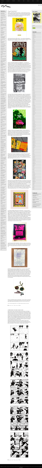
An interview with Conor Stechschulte (36, 202)
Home (8, 10)
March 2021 (34, 90)
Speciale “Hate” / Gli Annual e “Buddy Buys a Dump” (3, 228)
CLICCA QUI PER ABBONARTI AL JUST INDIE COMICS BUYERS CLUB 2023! (18, 303)
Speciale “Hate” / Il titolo (3, 245)
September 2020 (34, 99)
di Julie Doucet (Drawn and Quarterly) (14, 299)
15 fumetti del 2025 (3, 15)
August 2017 (34, 147)
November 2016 (34, 160)
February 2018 (34, 138)
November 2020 (34, 96)
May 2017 (33, 151)
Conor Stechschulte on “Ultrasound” (35, 195)
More (20, 305)
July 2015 (33, 184)
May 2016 (33, 169)
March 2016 (34, 172)
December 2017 (34, 141)
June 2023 (33, 59)
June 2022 (33, 69)
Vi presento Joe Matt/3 (3, 110)
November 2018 (34, 126)
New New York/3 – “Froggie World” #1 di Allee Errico (3, 64)
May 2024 (33, 47)
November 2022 (34, 65)
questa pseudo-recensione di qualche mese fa (23, 301)
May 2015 (33, 187)
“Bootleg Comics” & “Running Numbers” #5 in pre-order (3, 82)
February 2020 (34, 105)
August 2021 (34, 84)
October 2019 (34, 111)
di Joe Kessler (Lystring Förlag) (14, 153)
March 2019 (34, 120)
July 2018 (33, 132)
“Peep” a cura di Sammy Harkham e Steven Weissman (3, 61)
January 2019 (34, 123)
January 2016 (34, 175)
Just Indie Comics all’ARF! (3, 135)
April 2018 (33, 135)
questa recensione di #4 (26, 68)
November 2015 (34, 178)
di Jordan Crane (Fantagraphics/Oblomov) (15, 130)
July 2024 (33, 44)
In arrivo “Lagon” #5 (3, 205)
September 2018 (34, 129)
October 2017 (34, 144)
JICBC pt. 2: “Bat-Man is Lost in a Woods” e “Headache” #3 (3, 198)
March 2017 (34, 154)
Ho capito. (21, 467)
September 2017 (34, 145)
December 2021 (34, 78)
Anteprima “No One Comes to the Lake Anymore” (3, 155)
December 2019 (34, 108)
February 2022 (34, 75)
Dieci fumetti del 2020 (3, 215)
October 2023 (34, 56)
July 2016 (33, 166)
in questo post (18, 157)
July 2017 (33, 148)
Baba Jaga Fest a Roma (3, 139)
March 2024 (34, 50)
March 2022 (34, 74)
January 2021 (34, 93)
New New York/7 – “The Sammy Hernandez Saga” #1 (3, 25)
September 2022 (34, 68)
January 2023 (34, 62)
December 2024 (34, 41)
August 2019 (34, 114)
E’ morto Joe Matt (2, 96)
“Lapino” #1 (2, 30)
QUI (12, 64)
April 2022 (33, 72)
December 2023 (34, 53)
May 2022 (33, 71)
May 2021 (33, 87)
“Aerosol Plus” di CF (3, 206)
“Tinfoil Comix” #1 (35, 197)
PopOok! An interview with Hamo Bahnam (36, 206)
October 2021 (34, 81)
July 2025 (33, 38)
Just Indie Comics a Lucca (3, 124)
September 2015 (34, 181)
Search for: (34, 25)
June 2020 (33, 102)
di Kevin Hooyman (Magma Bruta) (14, 268)
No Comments (16, 305)
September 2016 (34, 163)
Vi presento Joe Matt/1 (3, 145)
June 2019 (33, 117)
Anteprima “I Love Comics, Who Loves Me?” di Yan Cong (3, 49)
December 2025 (34, 35)
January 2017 (34, 157)
